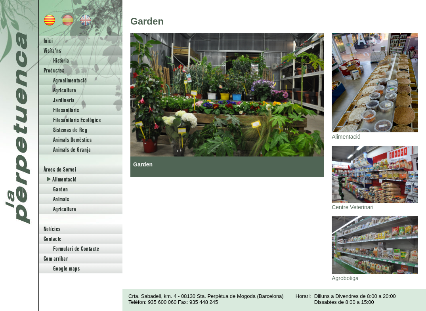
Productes (54, 70)
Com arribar (56, 258)
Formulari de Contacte (76, 248)
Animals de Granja (72, 149)
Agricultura (64, 90)
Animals (61, 199)
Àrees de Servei (60, 169)
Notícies (52, 228)
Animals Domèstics (72, 139)
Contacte (53, 238)
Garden (60, 189)
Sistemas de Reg (70, 129)
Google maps (66, 268)
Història (61, 60)
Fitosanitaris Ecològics (77, 119)
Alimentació (62, 179)
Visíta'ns (52, 50)
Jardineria (64, 100)
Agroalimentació (70, 80)
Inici (48, 40)
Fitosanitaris (66, 110)
